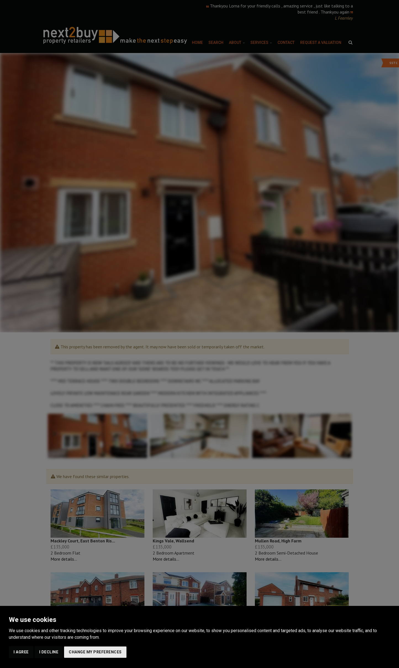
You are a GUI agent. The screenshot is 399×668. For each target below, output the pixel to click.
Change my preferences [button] (95, 652)
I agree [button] (21, 652)
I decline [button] (49, 652)
